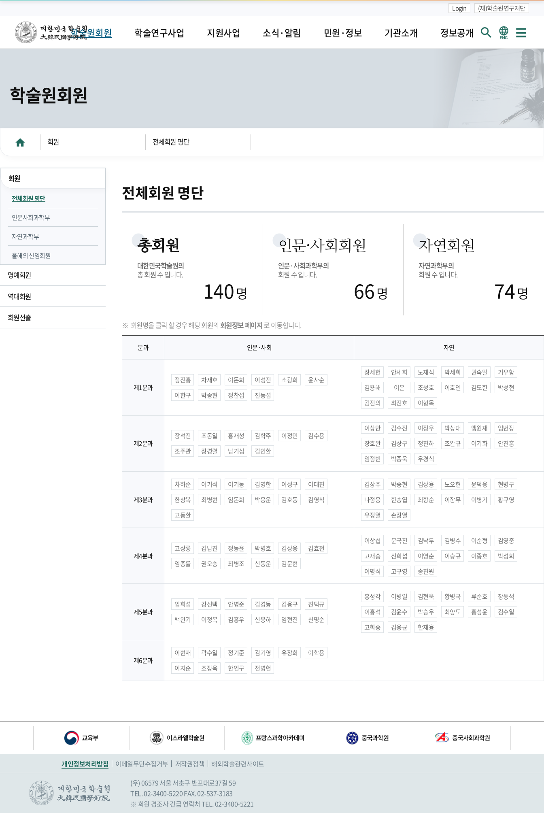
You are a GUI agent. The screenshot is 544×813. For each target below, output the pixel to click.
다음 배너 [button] (517, 738)
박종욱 (399, 458)
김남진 (209, 548)
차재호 (209, 379)
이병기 (479, 499)
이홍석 (372, 611)
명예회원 (19, 275)
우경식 (426, 458)
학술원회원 (91, 32)
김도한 (479, 387)
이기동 (236, 484)
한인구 (236, 668)
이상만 (372, 428)
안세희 (399, 372)
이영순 (426, 555)
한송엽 (399, 499)
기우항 (506, 372)
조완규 (452, 443)
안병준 (236, 604)
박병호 (263, 548)
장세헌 (372, 372)
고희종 (372, 627)
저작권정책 (190, 763)
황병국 (452, 596)
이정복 (209, 619)
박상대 (452, 428)
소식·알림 (282, 32)
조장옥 (209, 668)
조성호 (426, 387)
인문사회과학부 (31, 217)
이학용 (316, 652)
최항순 (426, 499)
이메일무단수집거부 (141, 763)
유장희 (289, 652)
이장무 (452, 499)
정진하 (426, 443)
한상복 (182, 499)
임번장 (506, 428)
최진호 (399, 402)
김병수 (452, 540)
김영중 (506, 540)
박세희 (452, 372)
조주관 (182, 451)
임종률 (182, 563)
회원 (53, 142)
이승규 (452, 555)
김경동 (263, 604)
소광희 (289, 379)
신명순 (316, 619)
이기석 (209, 484)
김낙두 (426, 540)
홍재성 (236, 435)
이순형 (479, 540)
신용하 (263, 619)
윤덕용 (479, 484)
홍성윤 (479, 611)
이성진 (263, 379)
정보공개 (457, 32)
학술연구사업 (159, 32)
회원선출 (19, 317)
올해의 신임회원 (31, 255)
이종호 (479, 555)
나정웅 (372, 499)
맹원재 (479, 428)
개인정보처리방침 (85, 763)
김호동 (289, 499)
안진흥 (506, 443)
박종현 (209, 395)
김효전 (316, 548)
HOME (20, 142)
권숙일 (479, 372)
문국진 (399, 540)
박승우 (426, 611)
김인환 (263, 451)
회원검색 (486, 32)
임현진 (289, 619)
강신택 (209, 604)
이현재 (182, 652)
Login (459, 8)
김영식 (316, 499)
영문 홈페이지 (503, 32)
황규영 (506, 499)
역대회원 (19, 296)
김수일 (506, 611)
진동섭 (263, 395)
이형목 (426, 402)
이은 (399, 387)
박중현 (399, 484)
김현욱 (426, 596)
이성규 (289, 484)
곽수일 (209, 652)
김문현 (289, 563)
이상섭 (372, 540)
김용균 (399, 627)
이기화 (479, 443)
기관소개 (401, 32)
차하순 (182, 484)
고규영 (399, 571)
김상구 (399, 443)
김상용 (426, 484)
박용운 (263, 499)
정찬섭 (236, 395)
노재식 (426, 372)
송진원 (426, 571)
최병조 (236, 563)
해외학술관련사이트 (237, 763)
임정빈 (372, 458)
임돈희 (236, 499)
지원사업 (223, 32)
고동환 (182, 515)
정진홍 (182, 379)
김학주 (263, 435)
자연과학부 (25, 236)
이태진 (316, 484)
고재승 (372, 555)
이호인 (452, 387)
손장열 (399, 515)
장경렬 (209, 451)
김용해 (372, 387)
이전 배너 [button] (27, 738)
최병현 (209, 499)
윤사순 (316, 379)
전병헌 (263, 668)
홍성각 (372, 596)
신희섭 (399, 555)
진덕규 (316, 604)
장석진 (182, 435)
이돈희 (236, 379)
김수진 (399, 428)
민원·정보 (343, 32)
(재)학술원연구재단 (501, 8)
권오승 (209, 563)
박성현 (506, 387)
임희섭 (182, 604)
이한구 (182, 395)
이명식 (372, 571)
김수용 (316, 435)
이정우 (426, 428)
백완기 (182, 619)
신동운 (263, 563)
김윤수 (399, 611)
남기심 (236, 451)
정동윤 (236, 548)
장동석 (506, 596)
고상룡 (182, 548)
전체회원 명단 (171, 142)
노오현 (452, 484)
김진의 (372, 402)
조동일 (209, 435)
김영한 (263, 484)
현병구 (506, 484)
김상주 (372, 484)
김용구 (289, 604)
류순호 (479, 596)
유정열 (372, 515)
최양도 (452, 611)
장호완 (372, 443)
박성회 (506, 555)
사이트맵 (521, 32)
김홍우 (236, 619)
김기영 (263, 652)
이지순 (182, 668)
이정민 (289, 435)
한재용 (426, 627)
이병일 (399, 596)
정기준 (236, 652)
